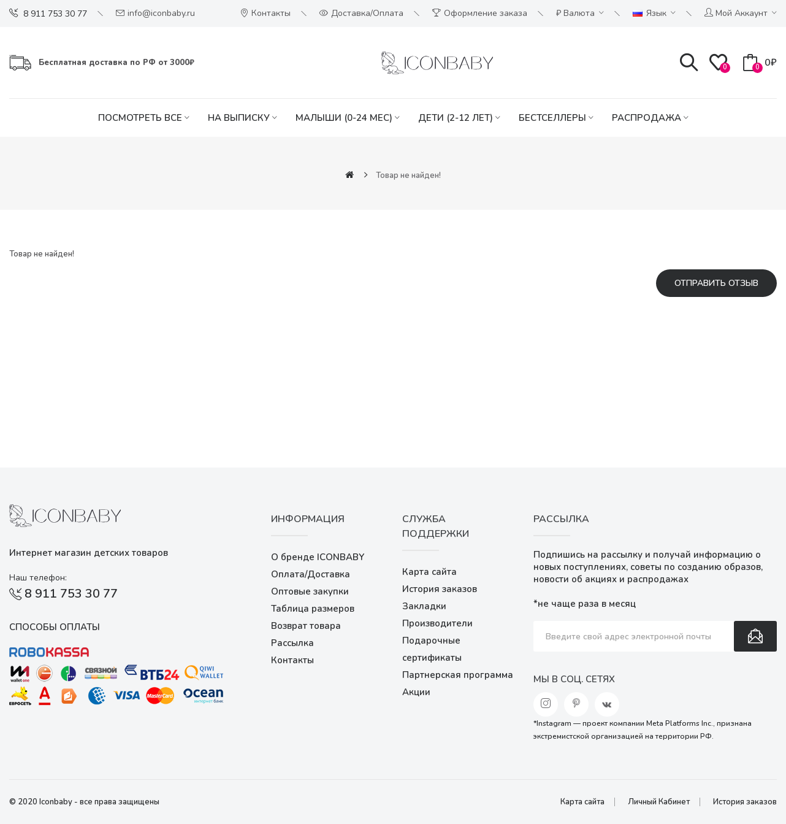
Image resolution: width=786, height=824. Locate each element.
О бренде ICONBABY (317, 557)
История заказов (439, 589)
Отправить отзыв (716, 283)
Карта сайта (429, 572)
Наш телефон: (38, 577)
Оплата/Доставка (310, 574)
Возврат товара (306, 626)
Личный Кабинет (659, 801)
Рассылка (292, 643)
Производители (437, 623)
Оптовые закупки (310, 591)
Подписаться (755, 636)
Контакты (292, 660)
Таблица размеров (312, 609)
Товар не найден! (408, 175)
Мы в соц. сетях (574, 679)
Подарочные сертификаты (432, 649)
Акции (416, 692)
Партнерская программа (457, 675)
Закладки (424, 606)
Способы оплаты (54, 627)
